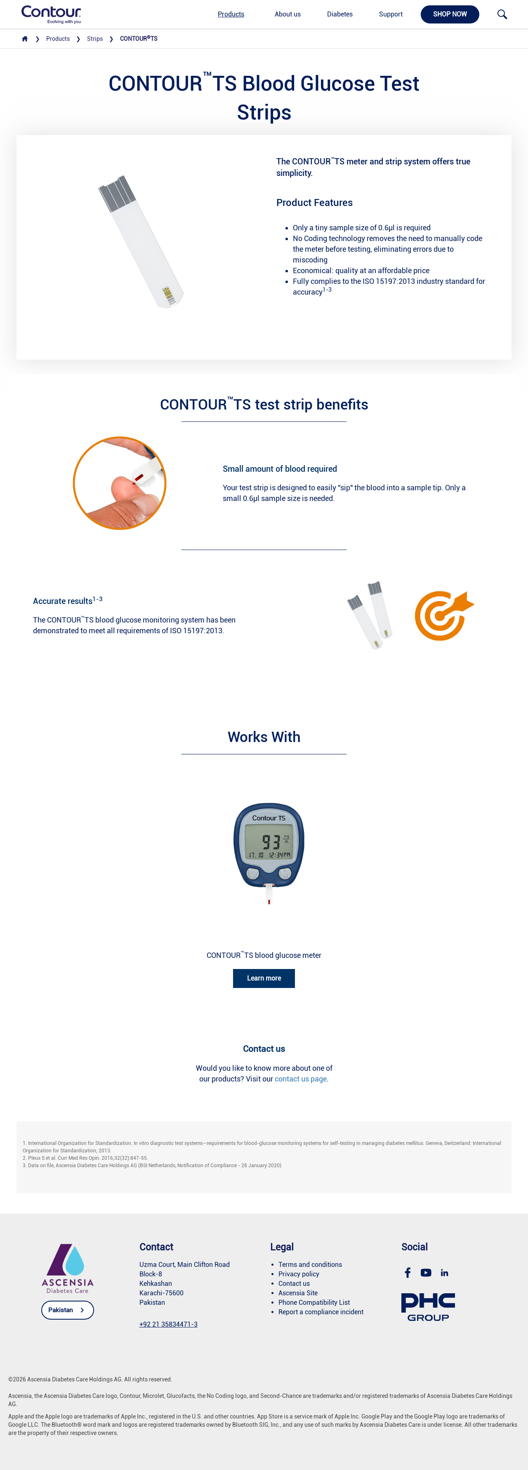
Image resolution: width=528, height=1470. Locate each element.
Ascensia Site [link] (298, 1293)
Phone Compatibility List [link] (314, 1302)
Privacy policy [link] (298, 1274)
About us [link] (288, 14)
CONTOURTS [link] (139, 38)
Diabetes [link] (340, 14)
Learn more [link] (264, 978)
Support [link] (391, 14)
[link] (46, 14)
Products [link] (231, 14)
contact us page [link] (301, 1078)
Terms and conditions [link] (310, 1265)
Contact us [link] (294, 1283)
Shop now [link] (450, 14)
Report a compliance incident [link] (320, 1312)
